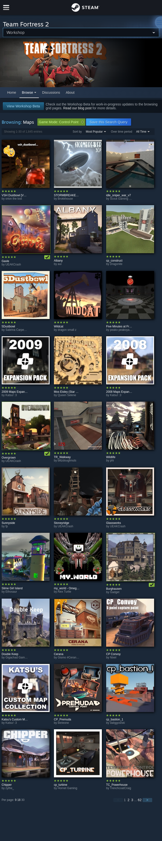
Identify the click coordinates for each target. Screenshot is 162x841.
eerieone (63, 722)
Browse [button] (27, 92)
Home (11, 92)
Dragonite (116, 264)
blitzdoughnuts (67, 460)
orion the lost (14, 198)
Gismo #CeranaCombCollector (77, 657)
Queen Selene (67, 395)
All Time (141, 131)
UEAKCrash (13, 264)
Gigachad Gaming (17, 657)
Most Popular (94, 131)
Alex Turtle (64, 591)
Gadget (114, 592)
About (70, 92)
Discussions (51, 92)
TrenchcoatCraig (120, 788)
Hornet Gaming (67, 788)
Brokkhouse (65, 198)
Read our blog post (77, 108)
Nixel (113, 657)
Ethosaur (11, 591)
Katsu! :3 (11, 395)
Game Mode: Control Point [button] (61, 122)
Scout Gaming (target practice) (129, 198)
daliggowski (117, 722)
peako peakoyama (121, 329)
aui (60, 264)
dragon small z (67, 329)
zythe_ (10, 788)
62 (140, 800)
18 (18, 800)
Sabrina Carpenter (17, 329)
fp (7, 526)
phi (112, 460)
